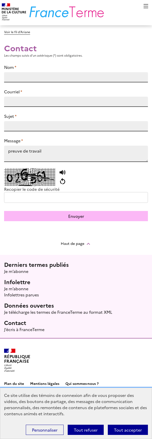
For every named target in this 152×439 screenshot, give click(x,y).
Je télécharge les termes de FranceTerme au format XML (58, 312)
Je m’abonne (16, 271)
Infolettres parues (21, 294)
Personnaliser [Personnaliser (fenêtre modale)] (44, 430)
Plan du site (14, 383)
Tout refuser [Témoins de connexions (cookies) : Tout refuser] (86, 430)
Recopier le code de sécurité (32, 189)
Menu (146, 6)
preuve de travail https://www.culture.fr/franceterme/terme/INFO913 (76, 154)
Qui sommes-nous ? (82, 383)
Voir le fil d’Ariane (17, 32)
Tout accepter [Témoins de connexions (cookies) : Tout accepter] (128, 430)
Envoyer (76, 216)
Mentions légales (44, 383)
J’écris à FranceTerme (24, 329)
